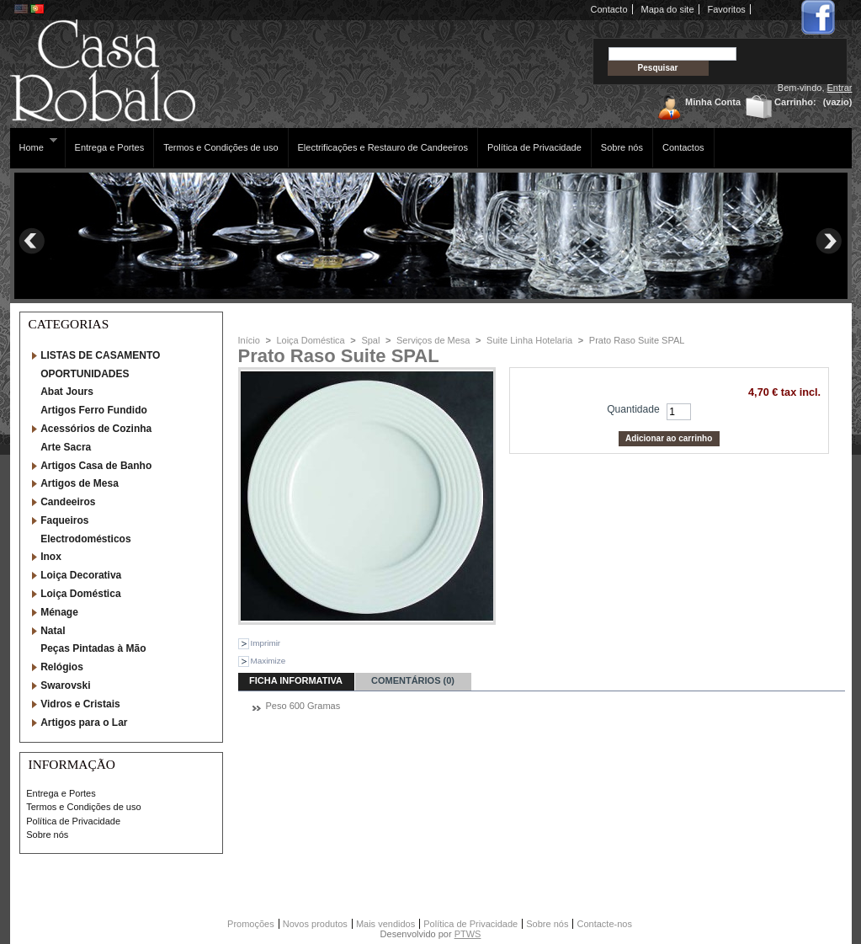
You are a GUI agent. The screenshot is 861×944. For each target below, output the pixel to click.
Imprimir (266, 643)
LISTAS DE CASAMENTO (100, 355)
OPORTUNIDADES (84, 374)
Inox (50, 557)
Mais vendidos (385, 924)
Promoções (250, 924)
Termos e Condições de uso (220, 147)
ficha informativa (296, 680)
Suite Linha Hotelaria (529, 340)
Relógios (61, 667)
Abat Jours (66, 391)
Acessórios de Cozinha (95, 429)
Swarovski (65, 685)
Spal (370, 340)
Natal (52, 631)
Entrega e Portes (110, 147)
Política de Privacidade (534, 147)
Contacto (609, 9)
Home (34, 144)
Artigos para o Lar (83, 722)
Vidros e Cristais (80, 704)
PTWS (467, 934)
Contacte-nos (604, 924)
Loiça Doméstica (80, 594)
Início (249, 340)
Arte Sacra (65, 447)
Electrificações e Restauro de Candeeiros (383, 147)
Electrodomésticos (85, 539)
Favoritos (727, 9)
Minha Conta (713, 102)
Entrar (840, 88)
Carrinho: (795, 102)
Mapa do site (667, 9)
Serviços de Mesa (433, 340)
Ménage (59, 612)
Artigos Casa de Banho (95, 466)
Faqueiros (64, 520)
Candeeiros (67, 502)
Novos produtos (315, 924)
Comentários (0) (412, 680)
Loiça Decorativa (80, 575)
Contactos (683, 147)
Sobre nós (622, 147)
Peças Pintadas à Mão (93, 648)
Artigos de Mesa (79, 483)
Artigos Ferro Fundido (93, 410)
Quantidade (633, 409)
